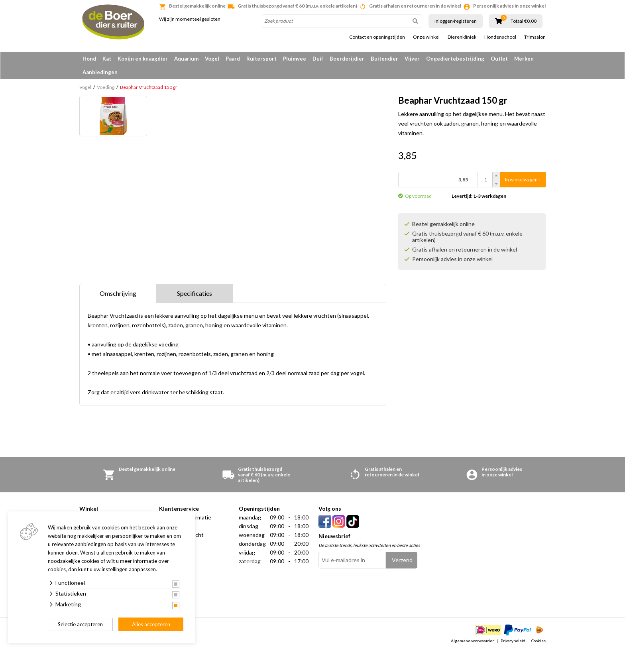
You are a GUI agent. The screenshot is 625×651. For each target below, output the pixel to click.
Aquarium (186, 58)
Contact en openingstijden (377, 37)
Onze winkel (426, 37)
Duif (317, 58)
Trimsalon (535, 37)
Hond (89, 58)
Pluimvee (294, 58)
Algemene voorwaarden (473, 640)
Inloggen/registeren (455, 21)
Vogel (212, 58)
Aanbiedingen (100, 72)
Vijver (412, 58)
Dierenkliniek (462, 37)
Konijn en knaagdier (143, 58)
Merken (524, 58)
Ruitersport (261, 58)
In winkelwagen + (523, 180)
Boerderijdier (347, 58)
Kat (106, 58)
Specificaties (194, 293)
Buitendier (384, 58)
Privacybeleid (513, 640)
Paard (233, 58)
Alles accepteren (151, 624)
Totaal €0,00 (524, 21)
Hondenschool (500, 37)
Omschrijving (118, 293)
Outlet (499, 58)
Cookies (538, 640)
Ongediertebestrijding (455, 58)
